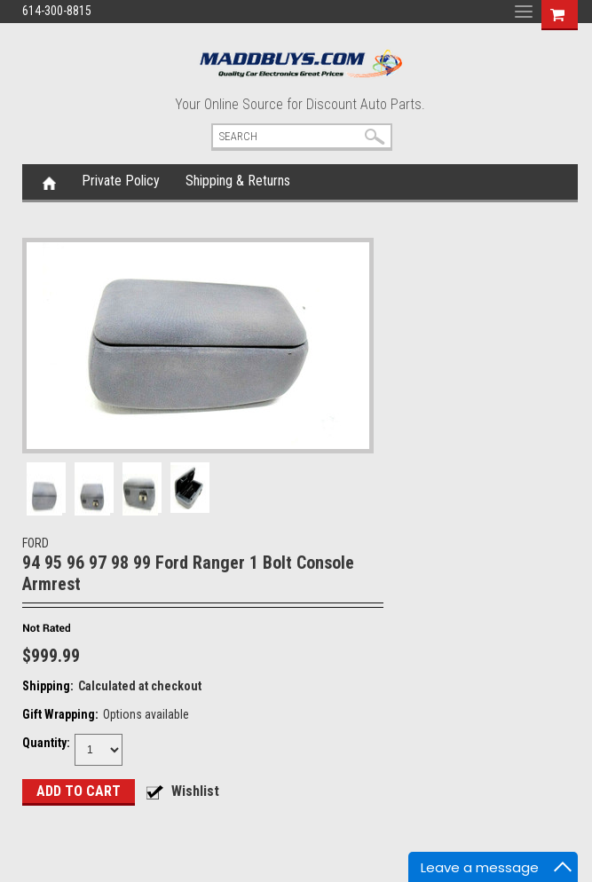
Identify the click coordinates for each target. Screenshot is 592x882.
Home (49, 182)
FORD (35, 543)
